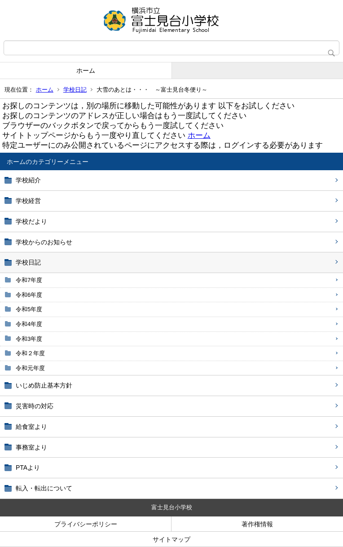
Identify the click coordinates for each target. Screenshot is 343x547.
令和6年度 (29, 294)
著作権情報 (257, 524)
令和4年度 (29, 324)
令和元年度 (30, 368)
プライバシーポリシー (85, 524)
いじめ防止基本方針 (44, 385)
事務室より (31, 447)
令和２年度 (30, 353)
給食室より (31, 426)
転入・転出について (44, 488)
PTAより (28, 467)
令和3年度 (29, 338)
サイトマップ (171, 539)
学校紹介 (28, 180)
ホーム (85, 70)
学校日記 (75, 89)
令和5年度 (29, 309)
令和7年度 (29, 280)
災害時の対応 (34, 406)
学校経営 (28, 200)
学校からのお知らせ (44, 242)
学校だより (31, 221)
